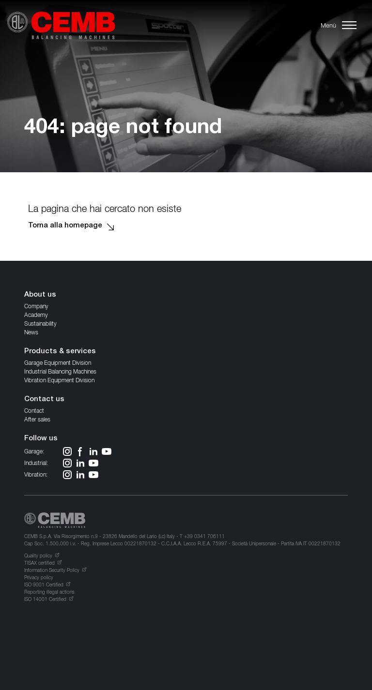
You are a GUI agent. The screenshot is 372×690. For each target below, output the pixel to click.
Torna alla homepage (65, 225)
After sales (37, 419)
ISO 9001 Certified (43, 584)
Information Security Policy (51, 570)
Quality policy (38, 555)
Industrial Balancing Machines (60, 371)
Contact (34, 410)
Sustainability (40, 323)
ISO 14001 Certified (45, 599)
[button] (337, 25)
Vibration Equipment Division (59, 380)
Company (36, 306)
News (31, 332)
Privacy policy (38, 577)
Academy (36, 314)
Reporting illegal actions (49, 592)
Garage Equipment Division (57, 362)
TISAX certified (39, 563)
